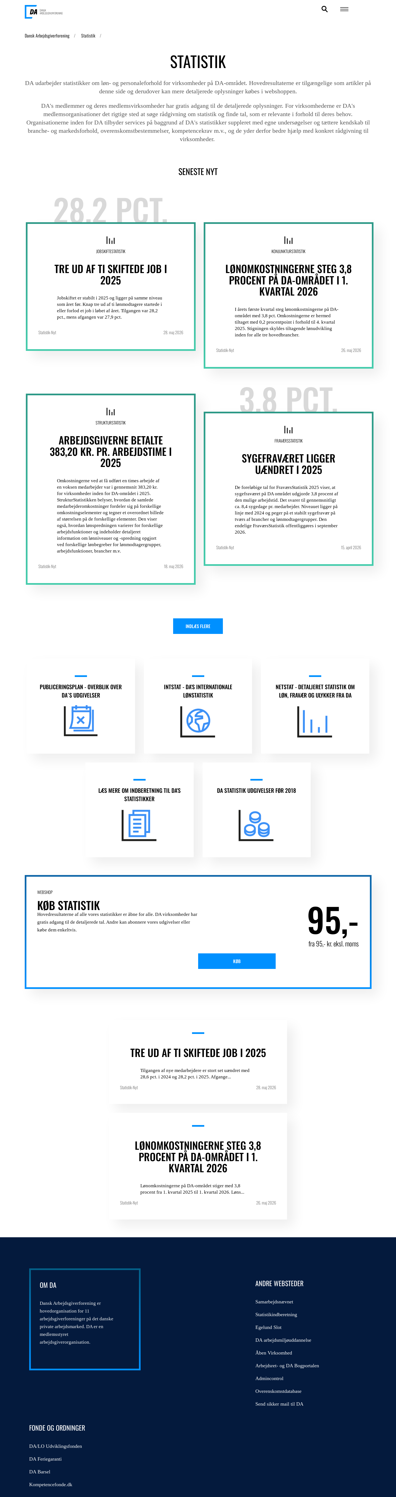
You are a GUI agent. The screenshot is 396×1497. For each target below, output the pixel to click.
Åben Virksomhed (176, 1283)
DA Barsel (274, 1258)
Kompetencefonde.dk (285, 1270)
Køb (243, 982)
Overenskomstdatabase (181, 1321)
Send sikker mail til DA (182, 1334)
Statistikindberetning (179, 1245)
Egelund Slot (171, 1258)
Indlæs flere (198, 628)
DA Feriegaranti (280, 1245)
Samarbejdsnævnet (177, 1232)
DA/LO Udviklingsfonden (290, 1232)
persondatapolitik (124, 1443)
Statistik (88, 35)
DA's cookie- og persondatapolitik (333, 1446)
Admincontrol (172, 1309)
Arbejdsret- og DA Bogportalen (190, 1296)
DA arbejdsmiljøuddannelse (186, 1270)
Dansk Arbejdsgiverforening (47, 35)
